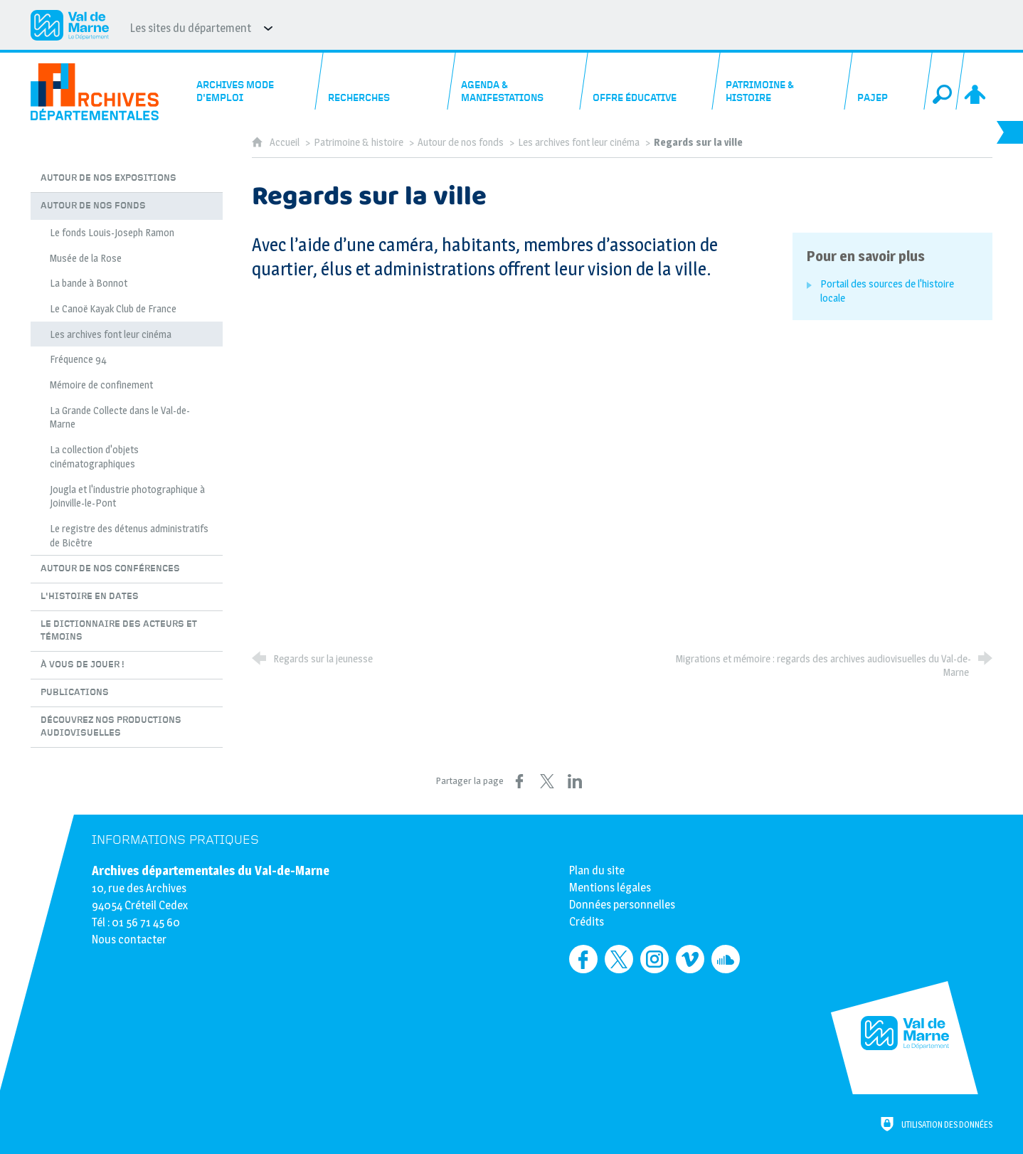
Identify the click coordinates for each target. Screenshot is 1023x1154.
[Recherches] (386, 81)
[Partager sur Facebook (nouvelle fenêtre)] (519, 781)
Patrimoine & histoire (358, 142)
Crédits (586, 921)
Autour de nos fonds (461, 142)
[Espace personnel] (976, 81)
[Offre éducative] (651, 81)
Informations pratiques (175, 839)
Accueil (286, 142)
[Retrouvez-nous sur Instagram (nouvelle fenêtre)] (654, 959)
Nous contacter (129, 939)
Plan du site (597, 870)
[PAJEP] (889, 81)
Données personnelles (622, 904)
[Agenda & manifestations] (518, 81)
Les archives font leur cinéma (579, 142)
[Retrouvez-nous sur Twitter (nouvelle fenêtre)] (619, 959)
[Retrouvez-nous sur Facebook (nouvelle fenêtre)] (583, 959)
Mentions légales (610, 887)
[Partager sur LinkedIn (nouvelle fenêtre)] (575, 781)
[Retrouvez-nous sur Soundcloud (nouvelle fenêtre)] (725, 959)
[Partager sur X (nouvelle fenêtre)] (547, 781)
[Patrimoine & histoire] (783, 81)
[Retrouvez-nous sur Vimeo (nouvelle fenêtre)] (690, 959)
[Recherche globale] (944, 81)
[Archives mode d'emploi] (254, 81)
